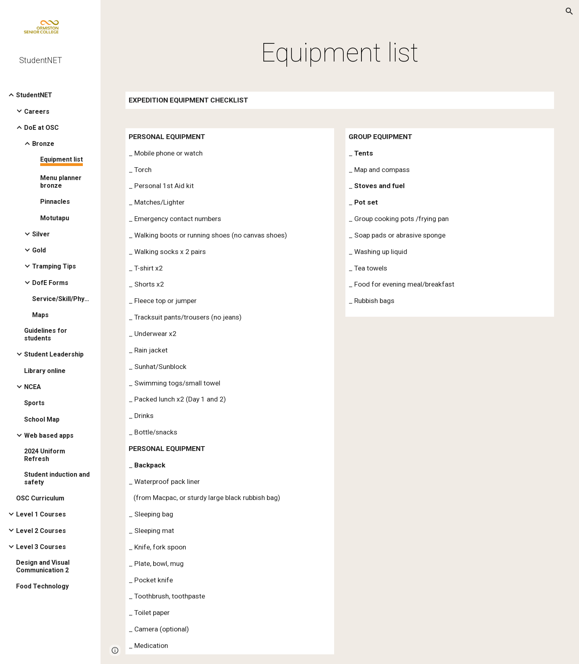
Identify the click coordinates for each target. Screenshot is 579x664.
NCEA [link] (32, 387)
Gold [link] (39, 250)
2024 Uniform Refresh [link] (44, 455)
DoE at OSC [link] (41, 127)
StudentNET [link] (34, 95)
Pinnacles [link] (55, 201)
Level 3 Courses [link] (41, 547)
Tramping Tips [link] (54, 266)
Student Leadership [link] (54, 354)
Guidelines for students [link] (45, 334)
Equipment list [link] (61, 159)
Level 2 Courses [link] (41, 531)
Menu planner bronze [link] (61, 181)
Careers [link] (36, 111)
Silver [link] (41, 234)
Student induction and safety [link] (57, 478)
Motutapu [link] (54, 218)
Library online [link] (45, 371)
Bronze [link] (43, 144)
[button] (569, 11)
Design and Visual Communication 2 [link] (43, 566)
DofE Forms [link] (50, 283)
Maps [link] (40, 315)
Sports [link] (34, 403)
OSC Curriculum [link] (40, 498)
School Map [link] (42, 419)
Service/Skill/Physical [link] (62, 299)
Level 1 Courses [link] (41, 514)
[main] (339, 53)
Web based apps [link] (49, 435)
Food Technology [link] (42, 586)
